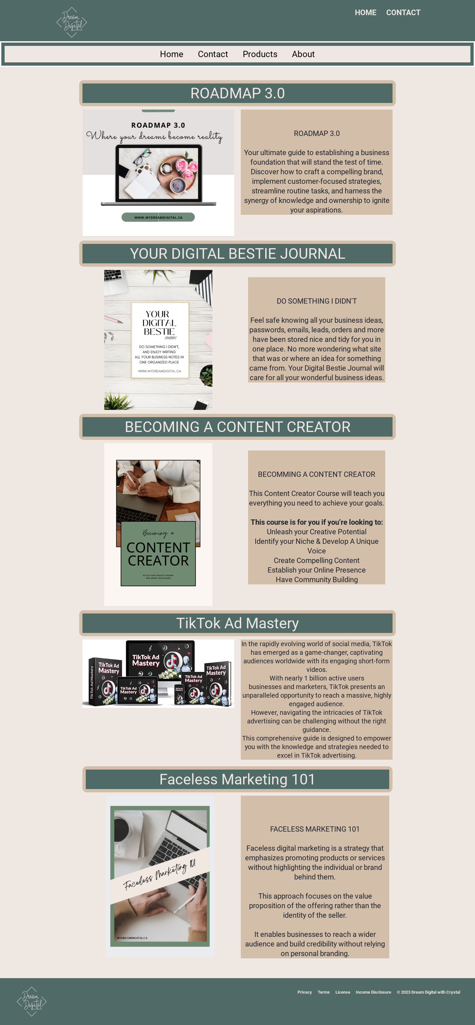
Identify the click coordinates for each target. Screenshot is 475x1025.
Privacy (305, 992)
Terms (324, 992)
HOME (365, 12)
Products (260, 54)
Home (171, 54)
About (303, 54)
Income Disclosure (373, 992)
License (342, 992)
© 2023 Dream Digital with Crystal (428, 992)
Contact (213, 54)
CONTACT (403, 12)
